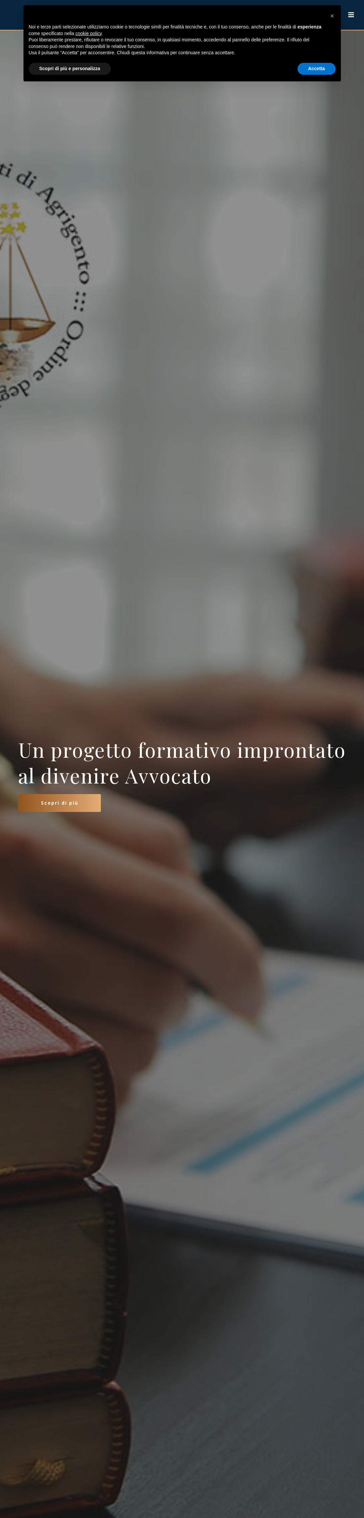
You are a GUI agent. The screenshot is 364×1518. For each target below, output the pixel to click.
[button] (332, 16)
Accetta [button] (316, 68)
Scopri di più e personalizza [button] (69, 68)
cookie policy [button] (88, 33)
